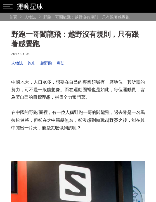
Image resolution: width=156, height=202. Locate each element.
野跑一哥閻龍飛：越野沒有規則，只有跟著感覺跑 (86, 17)
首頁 (13, 17)
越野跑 (46, 63)
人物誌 (30, 17)
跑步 (32, 63)
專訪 (61, 63)
